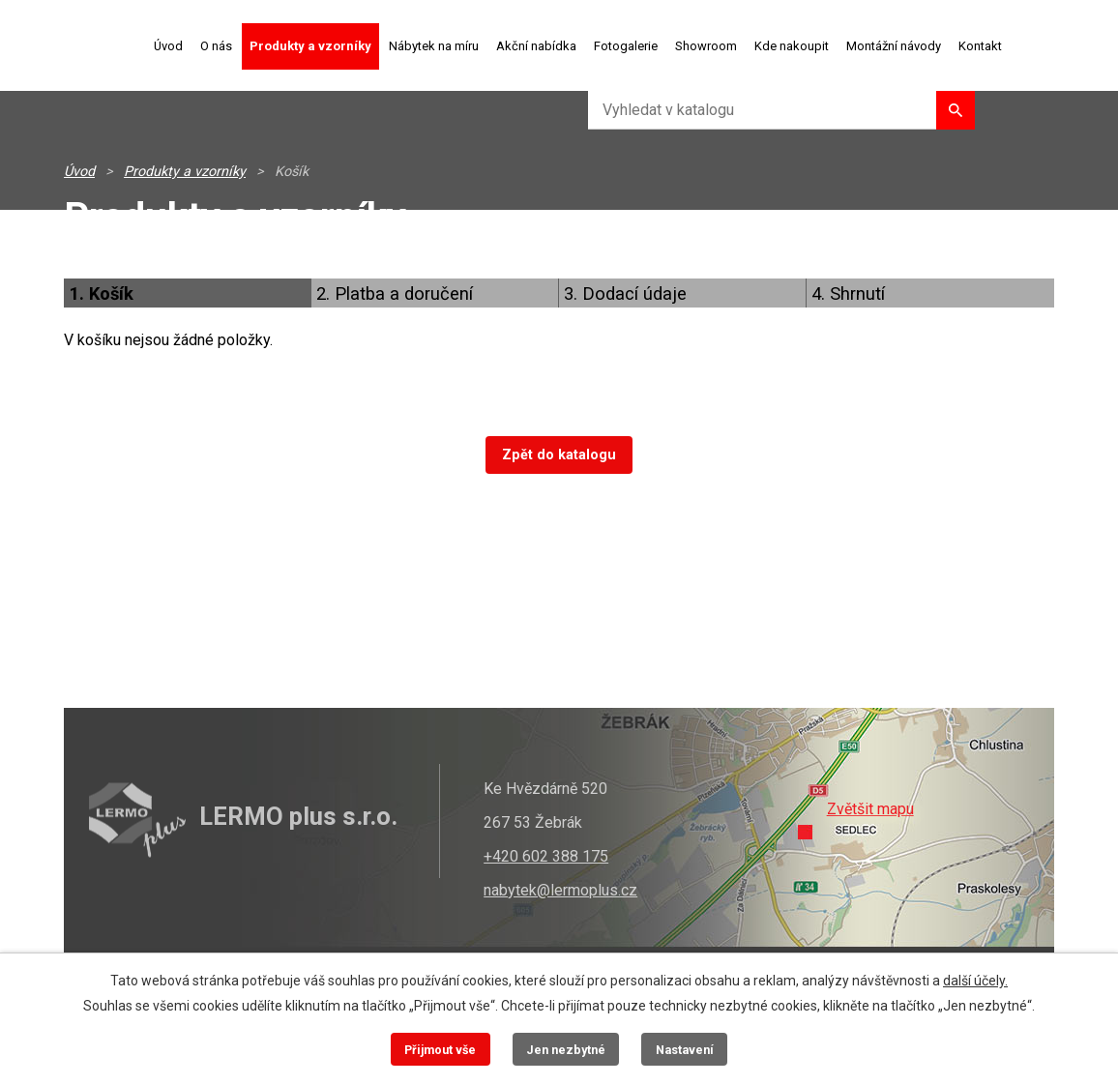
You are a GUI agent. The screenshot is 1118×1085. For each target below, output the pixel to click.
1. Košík (101, 293)
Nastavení (685, 1049)
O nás (216, 46)
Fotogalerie (626, 46)
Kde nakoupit (791, 46)
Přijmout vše (440, 1049)
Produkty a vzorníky (310, 46)
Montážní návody (893, 46)
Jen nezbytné (565, 1049)
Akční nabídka (536, 46)
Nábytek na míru (434, 46)
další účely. (975, 980)
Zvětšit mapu (870, 809)
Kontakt (980, 46)
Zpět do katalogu (559, 455)
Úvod (168, 46)
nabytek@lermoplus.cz (560, 890)
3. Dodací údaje (625, 293)
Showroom (706, 46)
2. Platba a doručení (394, 293)
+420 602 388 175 (546, 856)
